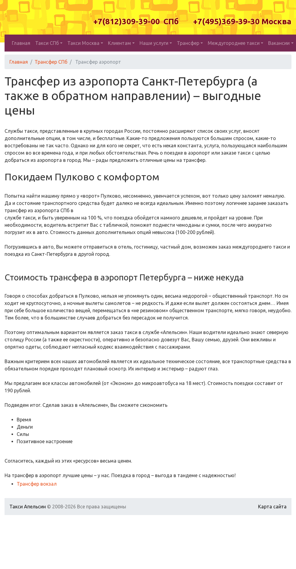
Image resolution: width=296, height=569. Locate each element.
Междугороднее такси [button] (234, 43)
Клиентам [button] (119, 43)
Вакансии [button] (279, 43)
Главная (21, 43)
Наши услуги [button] (154, 43)
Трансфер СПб (51, 62)
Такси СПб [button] (47, 43)
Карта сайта (272, 506)
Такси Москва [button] (83, 43)
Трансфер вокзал (37, 484)
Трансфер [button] (188, 43)
